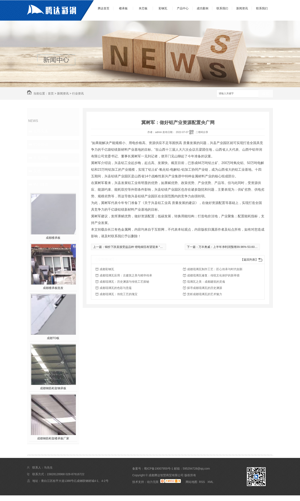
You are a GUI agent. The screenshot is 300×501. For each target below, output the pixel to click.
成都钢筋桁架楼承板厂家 (53, 438)
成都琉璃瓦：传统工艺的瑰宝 (119, 294)
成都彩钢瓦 (107, 269)
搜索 (265, 94)
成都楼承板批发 (53, 288)
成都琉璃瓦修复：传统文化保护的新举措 (213, 275)
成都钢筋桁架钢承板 (53, 388)
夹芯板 (143, 8)
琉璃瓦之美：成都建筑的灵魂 (206, 281)
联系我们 (222, 8)
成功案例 (202, 8)
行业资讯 (78, 93)
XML (210, 482)
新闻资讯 (242, 8)
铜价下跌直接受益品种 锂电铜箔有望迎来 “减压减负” (138, 247)
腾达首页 (103, 8)
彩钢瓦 (163, 8)
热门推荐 (40, 184)
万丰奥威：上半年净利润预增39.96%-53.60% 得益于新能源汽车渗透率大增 (247, 247)
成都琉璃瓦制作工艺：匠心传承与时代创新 (214, 269)
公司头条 (40, 131)
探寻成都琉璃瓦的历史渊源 (204, 288)
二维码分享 (202, 132)
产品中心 (183, 8)
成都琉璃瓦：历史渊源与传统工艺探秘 (124, 281)
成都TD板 (53, 338)
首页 (51, 93)
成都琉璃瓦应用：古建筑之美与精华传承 (126, 275)
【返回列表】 (249, 259)
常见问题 (40, 158)
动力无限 (153, 482)
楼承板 (123, 8)
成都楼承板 (53, 237)
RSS (202, 482)
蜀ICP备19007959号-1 (158, 468)
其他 (37, 171)
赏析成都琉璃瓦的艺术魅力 (204, 294)
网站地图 (191, 482)
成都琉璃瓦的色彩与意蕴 (116, 288)
